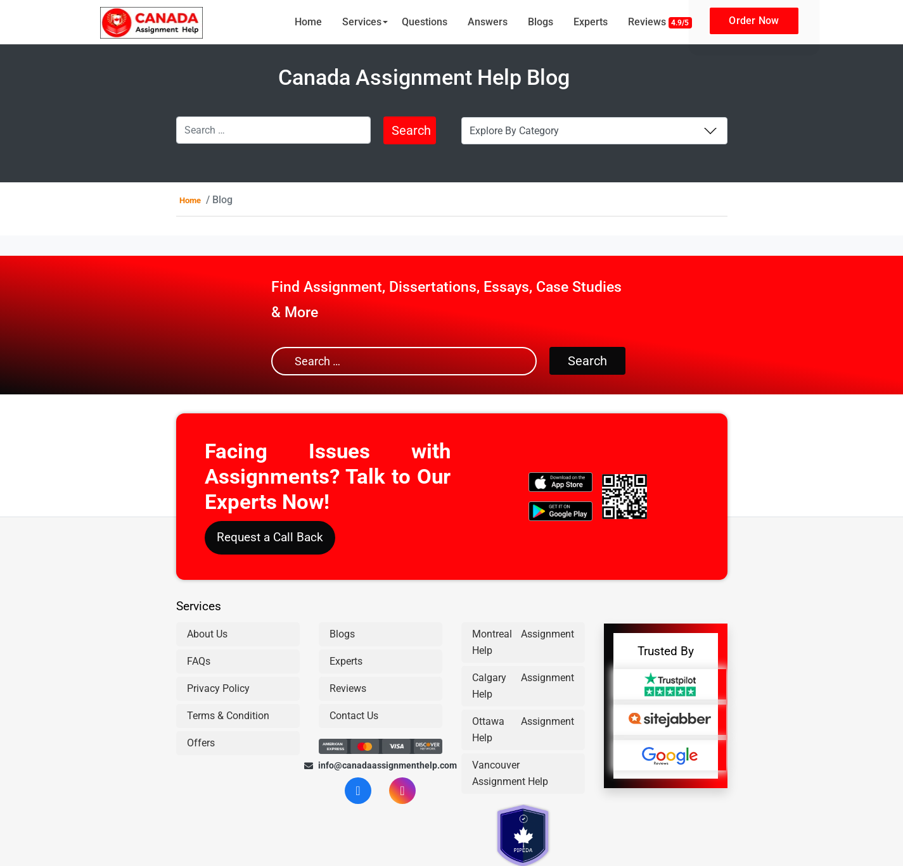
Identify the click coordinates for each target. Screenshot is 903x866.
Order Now (754, 21)
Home (308, 22)
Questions (424, 22)
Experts (590, 22)
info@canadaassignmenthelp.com (380, 765)
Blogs (540, 22)
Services (361, 22)
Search (411, 130)
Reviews (660, 22)
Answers (488, 22)
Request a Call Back (270, 537)
